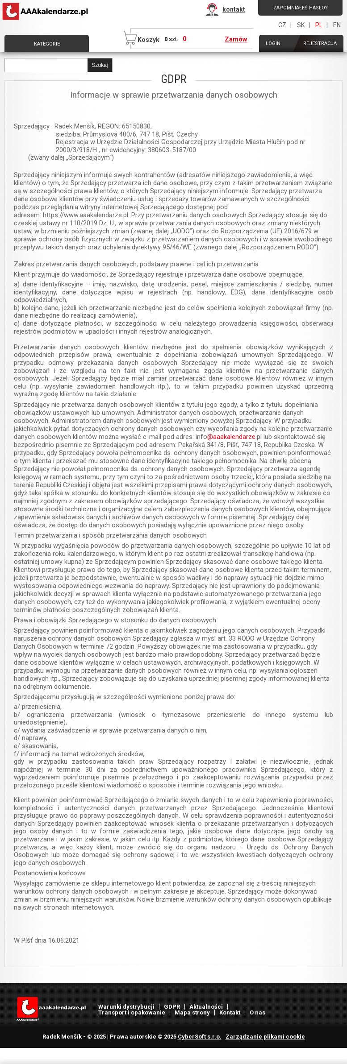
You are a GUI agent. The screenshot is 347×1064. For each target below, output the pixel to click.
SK (301, 25)
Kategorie (47, 44)
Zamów (236, 39)
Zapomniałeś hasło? (300, 8)
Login (273, 43)
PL (318, 25)
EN (337, 25)
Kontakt (229, 1012)
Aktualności (206, 1007)
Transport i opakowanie (131, 1012)
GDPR (172, 1007)
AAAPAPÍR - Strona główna (46, 12)
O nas (257, 1012)
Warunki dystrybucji (126, 1007)
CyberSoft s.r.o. (200, 1036)
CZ (282, 25)
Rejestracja (320, 43)
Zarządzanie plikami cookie (265, 1036)
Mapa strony (192, 1012)
